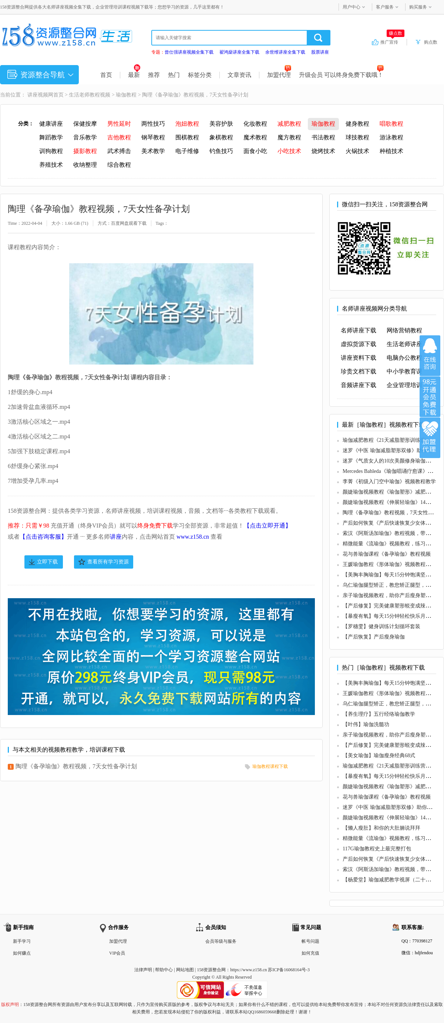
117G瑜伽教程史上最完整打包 (377, 848)
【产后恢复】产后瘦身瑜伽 (374, 637)
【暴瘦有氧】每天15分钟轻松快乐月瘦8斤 (390, 616)
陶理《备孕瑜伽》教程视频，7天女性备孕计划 (76, 766)
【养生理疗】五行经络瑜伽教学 (379, 714)
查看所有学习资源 (108, 562)
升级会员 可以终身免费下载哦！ (341, 75)
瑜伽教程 (126, 95)
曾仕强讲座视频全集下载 (189, 52)
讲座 (116, 536)
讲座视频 (37, 95)
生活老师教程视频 (89, 95)
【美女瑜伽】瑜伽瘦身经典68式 (379, 755)
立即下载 (47, 562)
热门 (174, 75)
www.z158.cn (192, 536)
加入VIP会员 (430, 396)
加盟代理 (279, 75)
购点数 (430, 42)
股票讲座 (320, 52)
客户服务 (385, 7)
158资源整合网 (211, 969)
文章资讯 (239, 75)
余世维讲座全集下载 (285, 52)
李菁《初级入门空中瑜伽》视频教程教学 (389, 481)
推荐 (154, 75)
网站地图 (185, 969)
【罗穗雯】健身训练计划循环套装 (381, 626)
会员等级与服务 (220, 941)
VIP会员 (117, 953)
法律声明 (143, 969)
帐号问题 (310, 941)
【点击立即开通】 (267, 525)
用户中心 (351, 7)
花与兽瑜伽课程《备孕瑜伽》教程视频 (387, 554)
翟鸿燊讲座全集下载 (239, 52)
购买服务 (418, 7)
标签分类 (200, 75)
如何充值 (310, 953)
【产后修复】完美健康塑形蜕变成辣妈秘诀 (392, 606)
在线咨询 (430, 355)
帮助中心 (164, 969)
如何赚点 (22, 953)
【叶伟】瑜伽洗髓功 (366, 724)
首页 (106, 75)
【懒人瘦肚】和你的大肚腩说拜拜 (381, 828)
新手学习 (22, 941)
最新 (134, 75)
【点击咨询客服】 (43, 536)
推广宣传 (392, 42)
